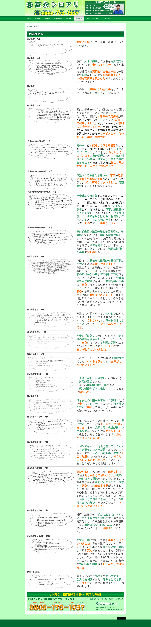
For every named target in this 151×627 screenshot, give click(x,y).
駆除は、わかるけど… (93, 18)
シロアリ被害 (58, 18)
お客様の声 (79, 18)
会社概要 (47, 18)
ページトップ (121, 618)
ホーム (29, 18)
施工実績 (68, 18)
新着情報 (37, 18)
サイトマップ (108, 18)
